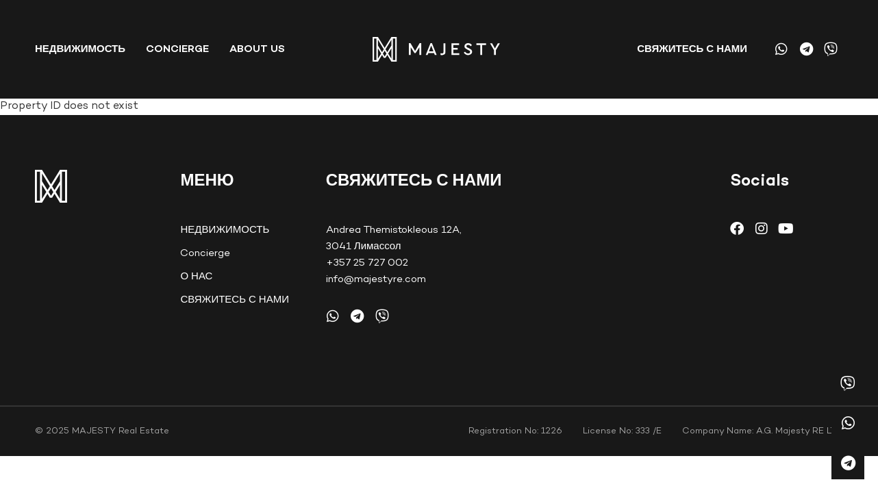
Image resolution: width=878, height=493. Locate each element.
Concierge (177, 49)
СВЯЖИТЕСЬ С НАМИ (692, 49)
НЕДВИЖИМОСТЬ (80, 49)
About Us (257, 49)
